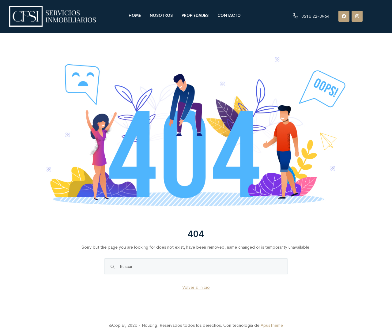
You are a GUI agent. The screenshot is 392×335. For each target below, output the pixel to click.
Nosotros (161, 15)
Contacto (229, 15)
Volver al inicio (196, 287)
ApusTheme (272, 325)
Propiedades (195, 15)
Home (135, 15)
